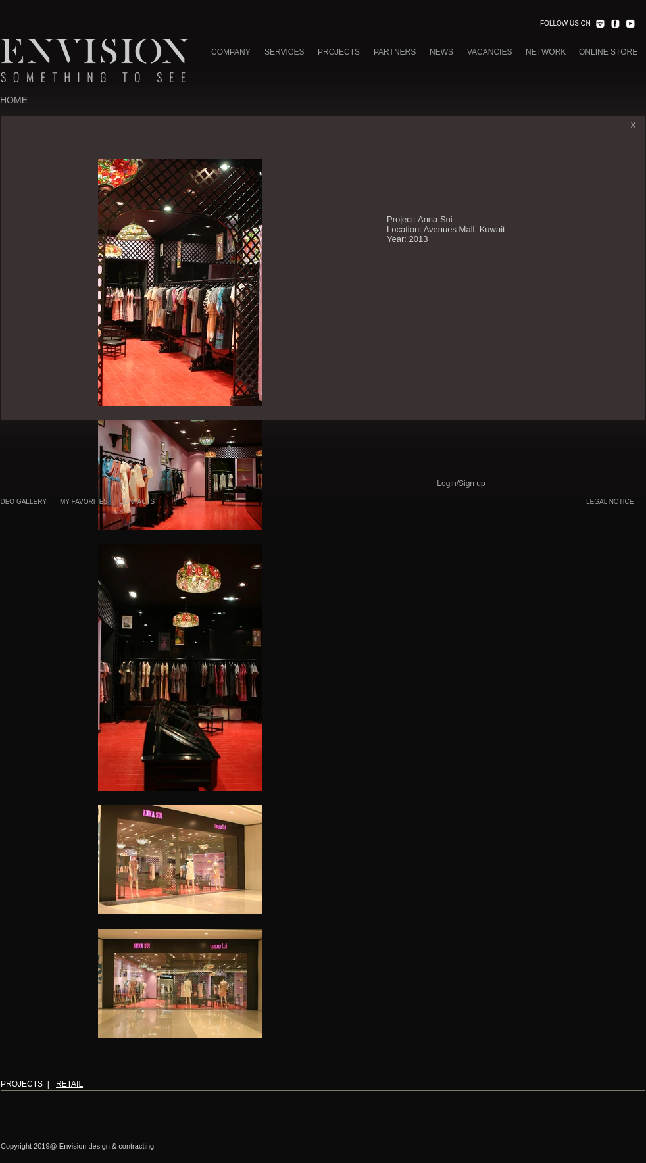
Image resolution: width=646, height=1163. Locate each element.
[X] (633, 125)
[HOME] (14, 100)
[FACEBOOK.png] (615, 23)
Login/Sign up (461, 483)
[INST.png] (600, 23)
